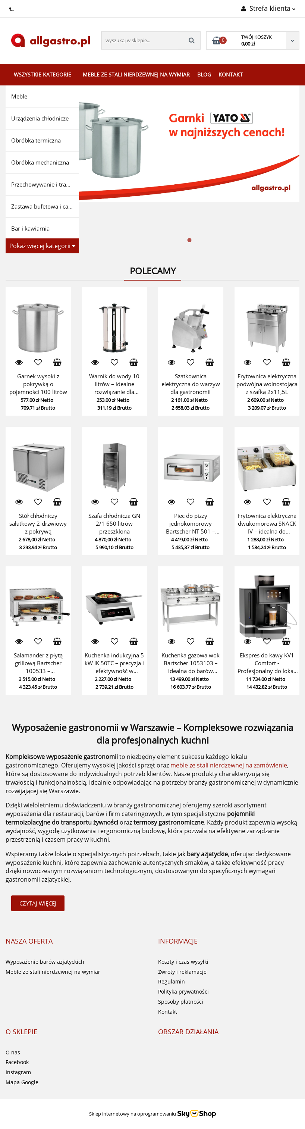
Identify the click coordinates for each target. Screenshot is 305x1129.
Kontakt (230, 74)
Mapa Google (22, 1082)
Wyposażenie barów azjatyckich (45, 961)
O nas (13, 1052)
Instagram (18, 1072)
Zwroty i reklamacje (182, 971)
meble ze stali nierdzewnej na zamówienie (228, 765)
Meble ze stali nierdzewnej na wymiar (136, 74)
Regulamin (171, 981)
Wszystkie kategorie (42, 74)
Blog (204, 74)
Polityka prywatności (183, 991)
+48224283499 (12, 8)
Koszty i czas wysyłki (183, 961)
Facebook (17, 1062)
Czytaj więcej (37, 903)
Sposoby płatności (180, 1001)
